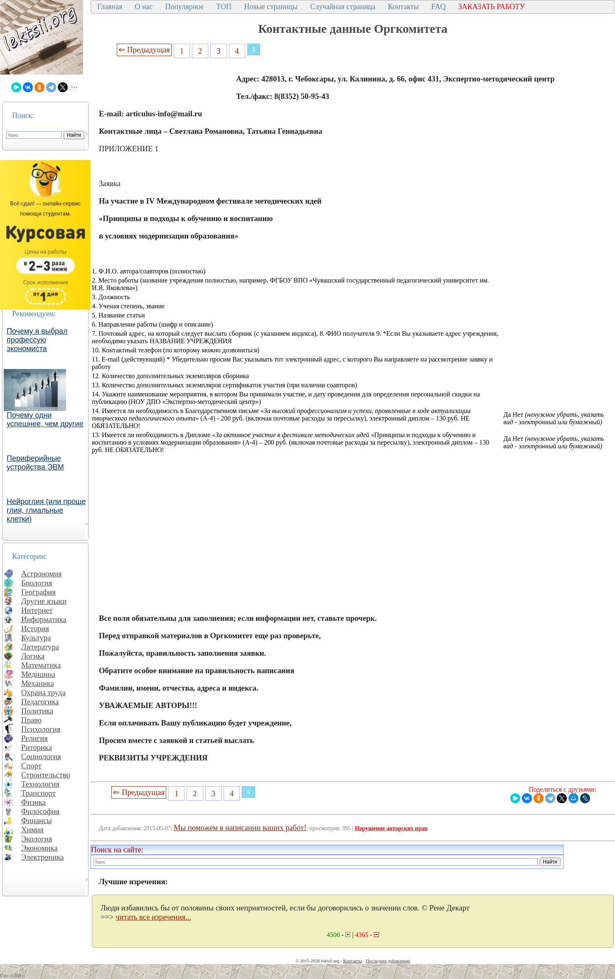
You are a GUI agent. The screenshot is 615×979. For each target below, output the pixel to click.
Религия (34, 738)
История (35, 628)
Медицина (38, 674)
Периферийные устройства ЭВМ (35, 462)
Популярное (184, 6)
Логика (32, 656)
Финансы (36, 820)
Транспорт (38, 793)
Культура (36, 637)
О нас (144, 6)
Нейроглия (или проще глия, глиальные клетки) (46, 510)
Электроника (42, 857)
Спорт (31, 765)
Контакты (403, 6)
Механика (37, 683)
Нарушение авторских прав (391, 828)
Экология (36, 838)
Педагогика (40, 701)
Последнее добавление (388, 960)
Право (31, 720)
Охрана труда (43, 692)
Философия (40, 811)
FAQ (438, 6)
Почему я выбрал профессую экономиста (37, 340)
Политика (37, 710)
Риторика (36, 747)
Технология (40, 784)
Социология (41, 756)
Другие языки (43, 601)
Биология (36, 582)
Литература (40, 646)
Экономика (39, 848)
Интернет (37, 610)
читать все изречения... (153, 917)
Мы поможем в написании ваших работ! (240, 827)
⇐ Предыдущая (144, 49)
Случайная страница (342, 6)
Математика (41, 665)
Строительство (45, 774)
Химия (32, 829)
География (38, 592)
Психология (40, 729)
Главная (109, 6)
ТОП (224, 6)
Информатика (43, 619)
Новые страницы (271, 6)
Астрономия (41, 573)
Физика (33, 802)
